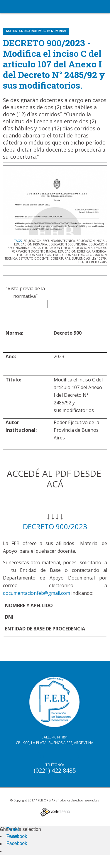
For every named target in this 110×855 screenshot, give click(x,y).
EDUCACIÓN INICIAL (91, 241)
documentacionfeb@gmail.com (36, 593)
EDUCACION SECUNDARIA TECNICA (49, 241)
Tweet (12, 829)
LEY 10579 (99, 258)
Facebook (16, 836)
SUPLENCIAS (81, 258)
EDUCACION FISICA (56, 248)
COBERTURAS (60, 258)
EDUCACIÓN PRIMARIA (30, 244)
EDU (80, 262)
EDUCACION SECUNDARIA (68, 244)
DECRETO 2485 (96, 262)
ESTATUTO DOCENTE (34, 258)
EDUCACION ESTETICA (74, 251)
